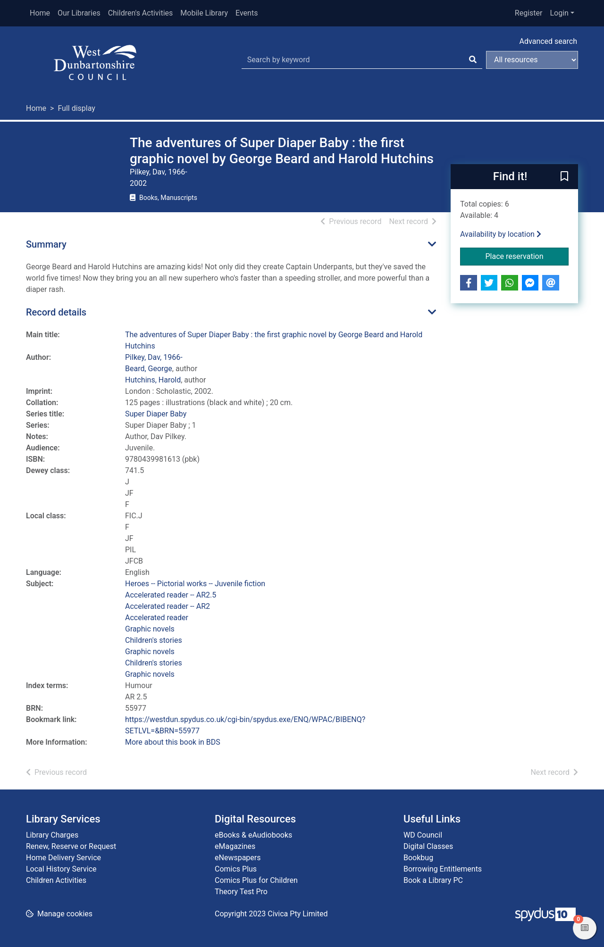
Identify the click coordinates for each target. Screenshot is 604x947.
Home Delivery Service (63, 857)
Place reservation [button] (527, 255)
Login (559, 12)
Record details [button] (56, 312)
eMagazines (235, 846)
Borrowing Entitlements (442, 868)
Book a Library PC (433, 880)
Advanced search (548, 41)
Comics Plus (236, 868)
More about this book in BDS (172, 742)
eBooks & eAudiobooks (253, 835)
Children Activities (56, 880)
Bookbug (418, 857)
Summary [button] (46, 244)
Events (246, 12)
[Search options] (532, 60)
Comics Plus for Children (256, 880)
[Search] (472, 60)
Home (40, 12)
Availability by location (500, 234)
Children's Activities (140, 12)
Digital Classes (428, 846)
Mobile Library (204, 12)
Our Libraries (79, 12)
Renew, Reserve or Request (71, 846)
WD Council (422, 835)
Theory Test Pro (241, 891)
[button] (564, 177)
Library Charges (52, 835)
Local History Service (61, 868)
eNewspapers (238, 857)
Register (529, 12)
